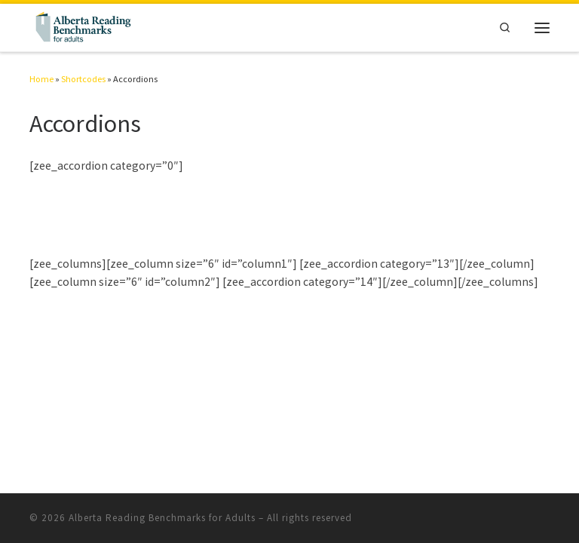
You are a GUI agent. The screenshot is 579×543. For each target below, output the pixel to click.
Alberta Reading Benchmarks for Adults (162, 517)
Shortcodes (83, 78)
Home (41, 78)
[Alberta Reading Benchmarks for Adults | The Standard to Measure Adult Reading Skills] (82, 26)
